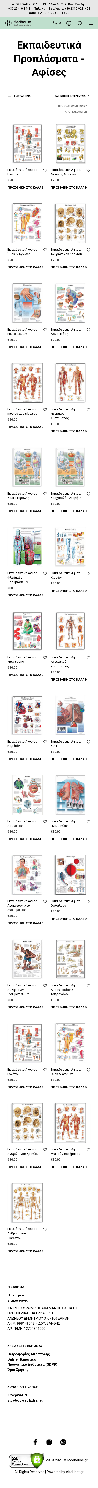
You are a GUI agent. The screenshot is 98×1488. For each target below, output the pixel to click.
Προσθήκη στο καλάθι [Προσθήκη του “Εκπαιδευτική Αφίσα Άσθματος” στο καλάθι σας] (25, 839)
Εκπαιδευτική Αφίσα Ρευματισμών (22, 332)
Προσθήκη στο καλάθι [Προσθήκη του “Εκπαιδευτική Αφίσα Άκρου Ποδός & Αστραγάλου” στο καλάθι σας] (69, 1007)
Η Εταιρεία (16, 1295)
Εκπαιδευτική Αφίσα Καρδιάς (22, 744)
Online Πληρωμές (21, 1359)
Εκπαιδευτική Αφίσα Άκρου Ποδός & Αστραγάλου (66, 989)
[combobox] (73, 96)
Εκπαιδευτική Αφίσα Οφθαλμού (66, 903)
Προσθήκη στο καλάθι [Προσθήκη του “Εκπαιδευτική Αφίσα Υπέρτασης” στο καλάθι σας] (25, 675)
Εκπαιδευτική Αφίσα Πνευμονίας (66, 823)
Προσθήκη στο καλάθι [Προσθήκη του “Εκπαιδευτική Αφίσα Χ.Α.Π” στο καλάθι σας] (69, 759)
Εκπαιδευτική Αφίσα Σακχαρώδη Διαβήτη (66, 496)
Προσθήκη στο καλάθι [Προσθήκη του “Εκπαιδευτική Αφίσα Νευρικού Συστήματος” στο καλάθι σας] (69, 431)
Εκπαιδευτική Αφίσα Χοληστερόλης (22, 496)
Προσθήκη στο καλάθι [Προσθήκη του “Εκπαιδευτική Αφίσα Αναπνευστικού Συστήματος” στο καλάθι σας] (25, 923)
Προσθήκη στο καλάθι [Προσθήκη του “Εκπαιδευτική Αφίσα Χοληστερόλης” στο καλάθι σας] (25, 511)
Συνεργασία (17, 1395)
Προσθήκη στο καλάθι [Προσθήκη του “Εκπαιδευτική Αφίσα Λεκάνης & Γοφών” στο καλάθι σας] (69, 187)
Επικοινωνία (17, 1300)
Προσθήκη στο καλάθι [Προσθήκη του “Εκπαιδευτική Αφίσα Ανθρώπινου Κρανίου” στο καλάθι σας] (69, 267)
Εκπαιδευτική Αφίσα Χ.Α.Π (66, 744)
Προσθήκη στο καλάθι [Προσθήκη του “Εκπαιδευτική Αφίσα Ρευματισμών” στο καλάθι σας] (25, 347)
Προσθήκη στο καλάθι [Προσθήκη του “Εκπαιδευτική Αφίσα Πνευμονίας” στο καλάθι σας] (69, 839)
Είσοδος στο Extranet (25, 1400)
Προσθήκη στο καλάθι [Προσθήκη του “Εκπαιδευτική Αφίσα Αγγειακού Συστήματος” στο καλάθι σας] (69, 679)
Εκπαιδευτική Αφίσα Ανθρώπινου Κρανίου (66, 252)
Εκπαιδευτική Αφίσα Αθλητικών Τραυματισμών (22, 989)
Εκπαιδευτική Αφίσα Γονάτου (22, 172)
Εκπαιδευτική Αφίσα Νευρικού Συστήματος (66, 413)
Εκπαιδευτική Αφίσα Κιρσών (66, 575)
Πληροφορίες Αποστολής (28, 1354)
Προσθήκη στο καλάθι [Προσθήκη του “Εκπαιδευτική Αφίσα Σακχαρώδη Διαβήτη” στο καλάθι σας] (69, 511)
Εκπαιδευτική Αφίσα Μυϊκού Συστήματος (22, 411)
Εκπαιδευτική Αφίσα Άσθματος (22, 823)
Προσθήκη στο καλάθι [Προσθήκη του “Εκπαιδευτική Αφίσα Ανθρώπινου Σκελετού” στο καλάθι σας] (25, 1251)
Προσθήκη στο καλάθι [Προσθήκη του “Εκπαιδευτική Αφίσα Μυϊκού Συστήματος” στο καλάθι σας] (25, 427)
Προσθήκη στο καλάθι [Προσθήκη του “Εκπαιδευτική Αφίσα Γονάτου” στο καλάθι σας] (25, 187)
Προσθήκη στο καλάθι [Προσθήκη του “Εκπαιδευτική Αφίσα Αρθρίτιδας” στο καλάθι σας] (69, 347)
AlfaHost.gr (75, 1472)
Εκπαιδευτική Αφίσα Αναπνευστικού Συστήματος (22, 905)
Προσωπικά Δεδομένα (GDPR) (32, 1364)
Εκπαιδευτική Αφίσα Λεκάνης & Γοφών (66, 172)
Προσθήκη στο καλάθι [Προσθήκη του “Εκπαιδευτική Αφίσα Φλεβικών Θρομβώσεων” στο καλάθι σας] (25, 595)
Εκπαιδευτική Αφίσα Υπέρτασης (22, 659)
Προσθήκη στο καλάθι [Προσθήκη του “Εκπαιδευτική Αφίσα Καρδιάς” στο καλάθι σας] (25, 759)
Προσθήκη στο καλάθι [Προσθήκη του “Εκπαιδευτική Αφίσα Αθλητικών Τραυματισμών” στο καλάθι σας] (25, 1007)
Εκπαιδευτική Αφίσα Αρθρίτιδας (66, 332)
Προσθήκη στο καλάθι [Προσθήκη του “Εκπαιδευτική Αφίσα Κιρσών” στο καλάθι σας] (69, 590)
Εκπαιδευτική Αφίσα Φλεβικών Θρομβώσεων (22, 577)
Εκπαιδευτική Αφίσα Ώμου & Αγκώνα (22, 252)
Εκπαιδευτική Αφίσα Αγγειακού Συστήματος (66, 661)
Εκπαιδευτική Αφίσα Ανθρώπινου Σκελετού (22, 1233)
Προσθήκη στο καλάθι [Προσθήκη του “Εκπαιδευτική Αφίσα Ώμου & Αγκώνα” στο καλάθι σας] (25, 267)
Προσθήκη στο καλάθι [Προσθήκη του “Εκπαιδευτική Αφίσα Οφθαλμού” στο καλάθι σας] (69, 919)
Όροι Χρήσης (17, 1370)
